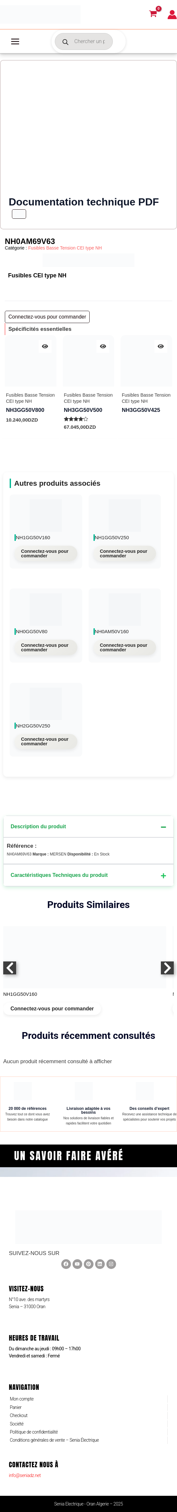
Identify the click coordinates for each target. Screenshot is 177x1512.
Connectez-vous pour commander (44, 553)
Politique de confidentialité (34, 1432)
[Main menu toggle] (15, 41)
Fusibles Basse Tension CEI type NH (65, 247)
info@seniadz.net (25, 1475)
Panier (15, 1407)
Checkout (18, 1415)
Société (16, 1423)
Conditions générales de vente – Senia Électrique (54, 1440)
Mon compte (22, 1399)
